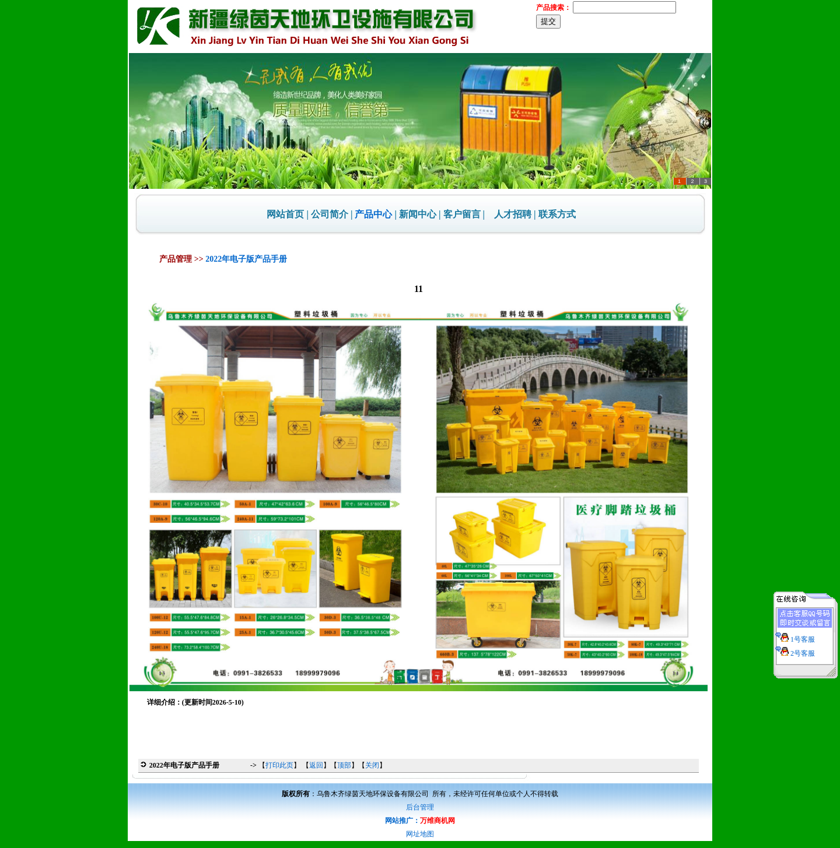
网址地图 (420, 834)
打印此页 (279, 765)
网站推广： (402, 821)
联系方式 (557, 214)
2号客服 (795, 650)
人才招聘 (512, 214)
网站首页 (285, 214)
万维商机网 (437, 821)
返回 (316, 765)
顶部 (344, 765)
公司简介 (329, 214)
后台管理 (420, 807)
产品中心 (373, 214)
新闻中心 (417, 214)
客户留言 (462, 214)
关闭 (372, 765)
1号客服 (795, 636)
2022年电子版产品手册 (246, 259)
